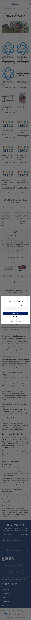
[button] (28, 297)
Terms (11, 321)
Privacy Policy (17, 321)
